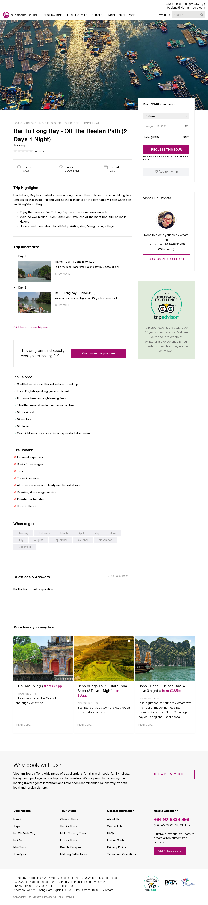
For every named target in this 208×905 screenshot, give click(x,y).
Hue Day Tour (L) (39, 688)
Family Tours (68, 828)
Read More (169, 777)
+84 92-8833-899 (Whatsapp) (185, 4)
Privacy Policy (116, 849)
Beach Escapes (70, 849)
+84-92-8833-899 (171, 822)
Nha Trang (20, 849)
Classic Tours (69, 821)
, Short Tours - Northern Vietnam (76, 123)
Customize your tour (166, 259)
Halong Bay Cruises (39, 123)
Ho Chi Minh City (24, 835)
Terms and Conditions (122, 856)
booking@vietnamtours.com (186, 7)
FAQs (111, 835)
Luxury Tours (68, 842)
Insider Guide (116, 842)
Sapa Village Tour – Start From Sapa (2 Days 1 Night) (102, 693)
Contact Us (114, 828)
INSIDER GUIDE (117, 15)
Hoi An (17, 842)
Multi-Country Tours (73, 835)
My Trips (164, 14)
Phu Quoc (20, 856)
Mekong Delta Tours (73, 856)
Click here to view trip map (31, 329)
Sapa (17, 828)
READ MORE (23, 727)
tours (17, 123)
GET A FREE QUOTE (169, 853)
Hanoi (17, 821)
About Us (113, 821)
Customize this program (98, 355)
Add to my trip (166, 171)
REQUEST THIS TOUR (166, 149)
